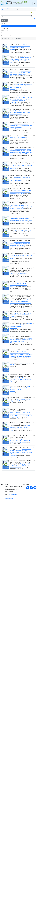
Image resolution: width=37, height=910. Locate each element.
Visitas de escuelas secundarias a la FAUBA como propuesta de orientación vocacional (21, 257)
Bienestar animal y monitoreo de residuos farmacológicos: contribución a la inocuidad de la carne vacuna (20, 243)
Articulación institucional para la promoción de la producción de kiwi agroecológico (21, 167)
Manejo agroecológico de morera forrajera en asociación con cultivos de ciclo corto (20, 465)
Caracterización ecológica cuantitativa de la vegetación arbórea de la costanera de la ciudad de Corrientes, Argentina (21, 440)
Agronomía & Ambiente (7, 9)
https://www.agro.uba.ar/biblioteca (13, 492)
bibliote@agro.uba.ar (13, 494)
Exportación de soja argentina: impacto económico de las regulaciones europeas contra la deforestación (20, 112)
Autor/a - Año (4, 28)
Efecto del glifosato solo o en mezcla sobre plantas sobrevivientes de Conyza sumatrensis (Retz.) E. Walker (21, 192)
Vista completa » (33, 17)
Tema (2, 32)
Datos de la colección (6, 36)
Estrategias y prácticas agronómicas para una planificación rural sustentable (21, 137)
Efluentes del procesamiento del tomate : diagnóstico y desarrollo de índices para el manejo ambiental (21, 178)
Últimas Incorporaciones (7, 26)
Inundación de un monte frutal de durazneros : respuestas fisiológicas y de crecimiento (20, 314)
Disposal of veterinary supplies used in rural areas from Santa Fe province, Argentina (20, 379)
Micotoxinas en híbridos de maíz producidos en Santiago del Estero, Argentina (18, 285)
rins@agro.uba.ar (8, 498)
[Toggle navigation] (34, 3)
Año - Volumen (4, 30)
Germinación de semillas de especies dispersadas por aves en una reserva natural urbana (21, 220)
